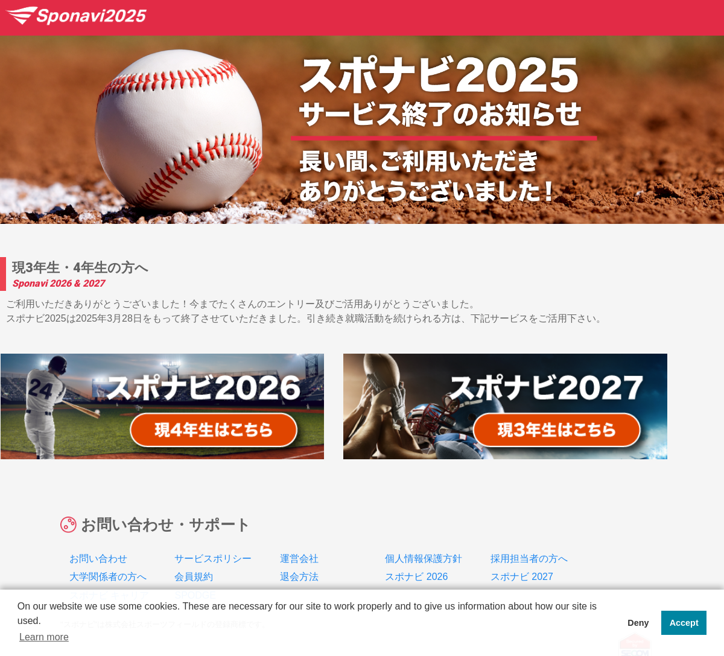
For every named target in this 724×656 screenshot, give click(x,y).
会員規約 (193, 550)
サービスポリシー (213, 532)
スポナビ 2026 (416, 550)
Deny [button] (638, 623)
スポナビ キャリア (109, 569)
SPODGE (194, 569)
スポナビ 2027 (522, 550)
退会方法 (299, 550)
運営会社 (299, 532)
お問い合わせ (98, 532)
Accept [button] (684, 623)
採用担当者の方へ (529, 532)
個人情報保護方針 (423, 532)
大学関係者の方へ (108, 550)
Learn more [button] (44, 637)
